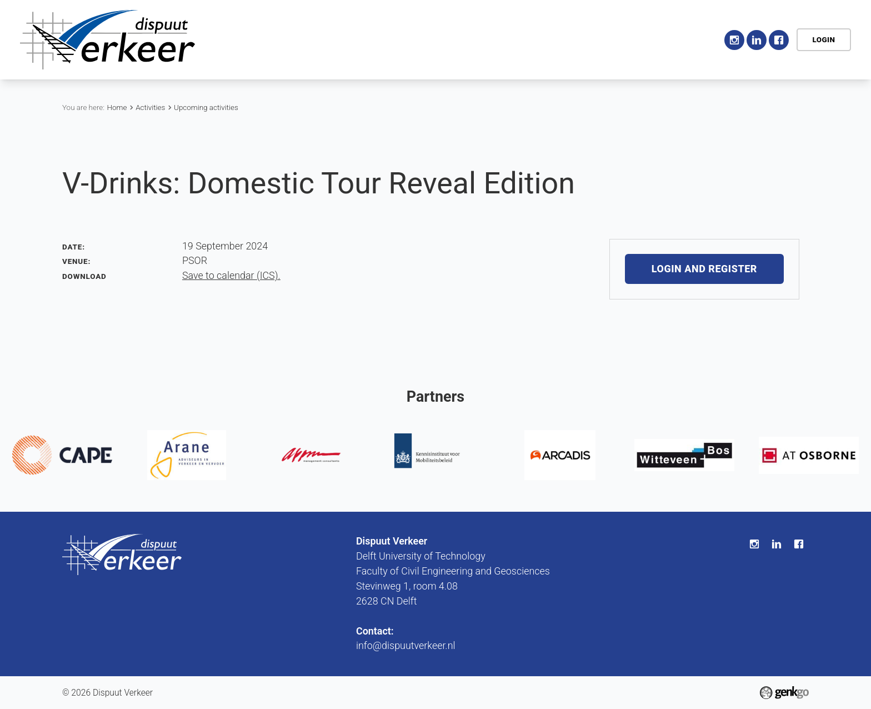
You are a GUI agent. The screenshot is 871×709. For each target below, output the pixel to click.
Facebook (779, 40)
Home (308, 40)
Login (823, 40)
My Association (614, 39)
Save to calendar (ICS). (231, 275)
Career (545, 39)
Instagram (734, 40)
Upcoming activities (206, 107)
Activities (426, 39)
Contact (686, 39)
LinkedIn (757, 40)
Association (359, 39)
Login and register (704, 269)
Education (489, 39)
